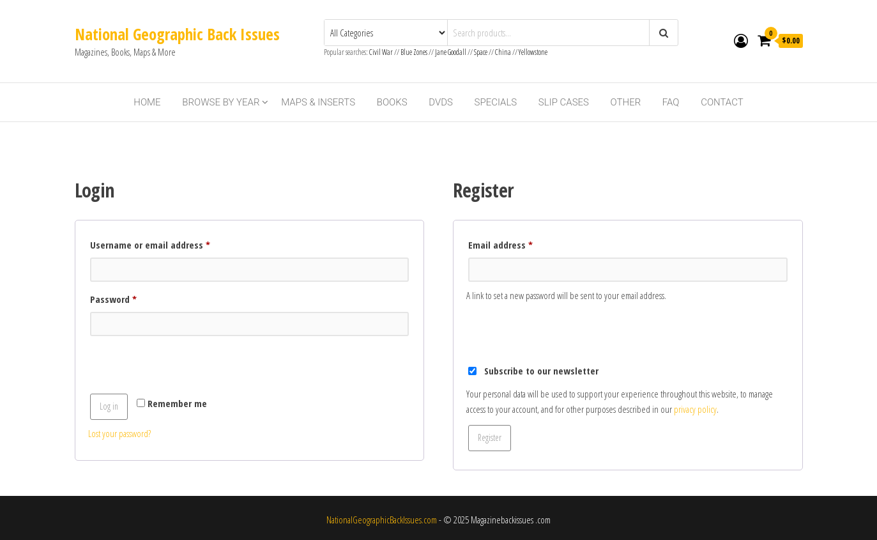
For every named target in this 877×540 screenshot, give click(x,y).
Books (392, 102)
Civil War (381, 52)
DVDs (441, 102)
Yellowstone (533, 52)
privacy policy (695, 409)
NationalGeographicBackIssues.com (381, 519)
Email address (518, 243)
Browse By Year (220, 102)
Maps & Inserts (318, 102)
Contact (722, 102)
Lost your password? (119, 433)
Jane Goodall (450, 52)
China (503, 52)
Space (480, 52)
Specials (496, 102)
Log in (109, 406)
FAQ (671, 102)
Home (146, 102)
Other (626, 102)
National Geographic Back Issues (177, 34)
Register (489, 437)
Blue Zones (413, 52)
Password (131, 297)
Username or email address (168, 243)
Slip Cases (563, 102)
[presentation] (185, 367)
